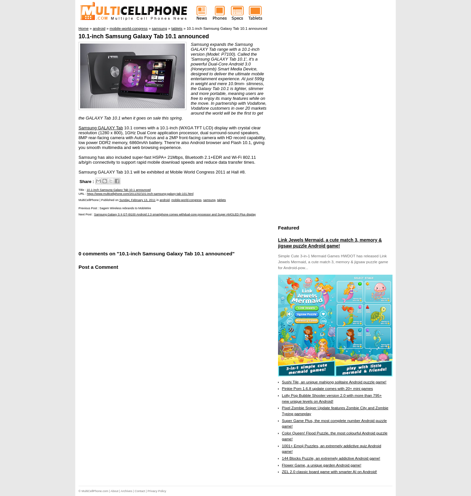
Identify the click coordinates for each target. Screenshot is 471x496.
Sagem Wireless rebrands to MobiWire (125, 208)
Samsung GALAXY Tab (100, 127)
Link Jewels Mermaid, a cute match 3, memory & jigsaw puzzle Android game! (330, 242)
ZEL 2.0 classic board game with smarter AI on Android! (329, 471)
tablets (221, 200)
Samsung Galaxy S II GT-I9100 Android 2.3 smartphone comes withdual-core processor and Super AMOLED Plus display (175, 214)
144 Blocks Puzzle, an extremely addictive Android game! (331, 458)
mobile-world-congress (186, 200)
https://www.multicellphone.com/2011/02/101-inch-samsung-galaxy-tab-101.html (140, 193)
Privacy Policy (157, 491)
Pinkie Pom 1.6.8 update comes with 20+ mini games (327, 388)
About (114, 491)
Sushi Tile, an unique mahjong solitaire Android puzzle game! (334, 382)
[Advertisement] (155, 233)
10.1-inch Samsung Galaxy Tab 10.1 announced (143, 36)
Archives (126, 491)
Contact (140, 491)
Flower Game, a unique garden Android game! (321, 465)
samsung (209, 200)
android (165, 200)
